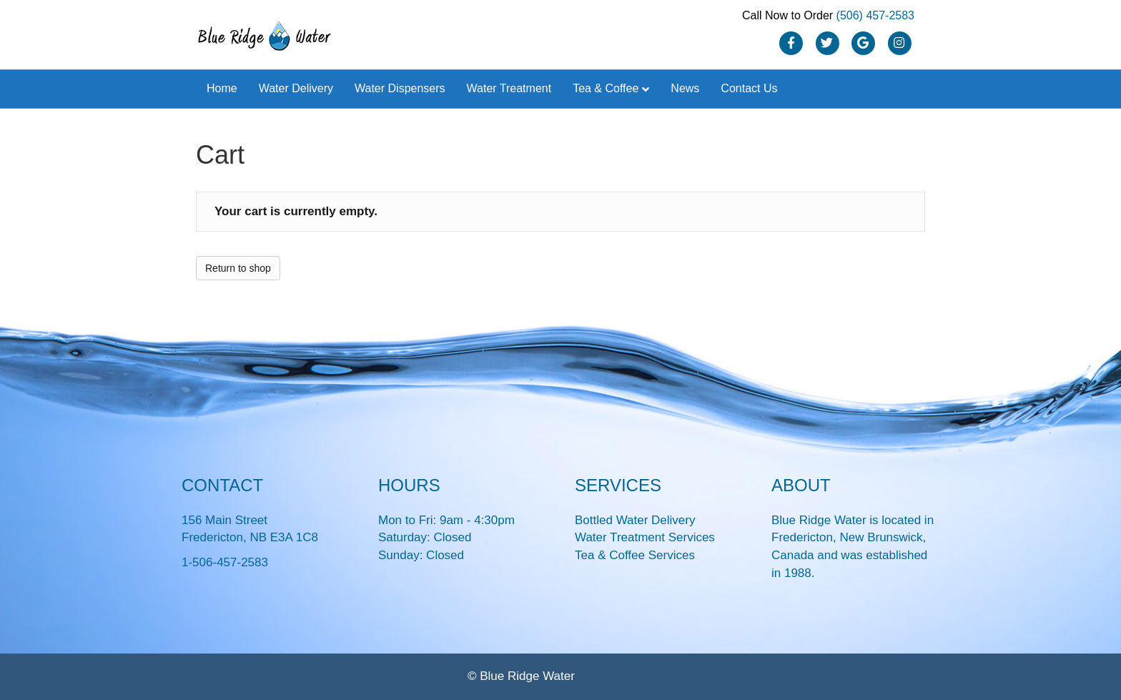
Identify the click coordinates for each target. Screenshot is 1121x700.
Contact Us (749, 88)
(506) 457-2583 (875, 15)
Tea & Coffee (605, 88)
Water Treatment (509, 88)
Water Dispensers (400, 88)
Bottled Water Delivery (635, 520)
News (685, 88)
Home (222, 88)
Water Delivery (296, 88)
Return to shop (238, 268)
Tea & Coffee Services (635, 555)
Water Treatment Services (645, 537)
